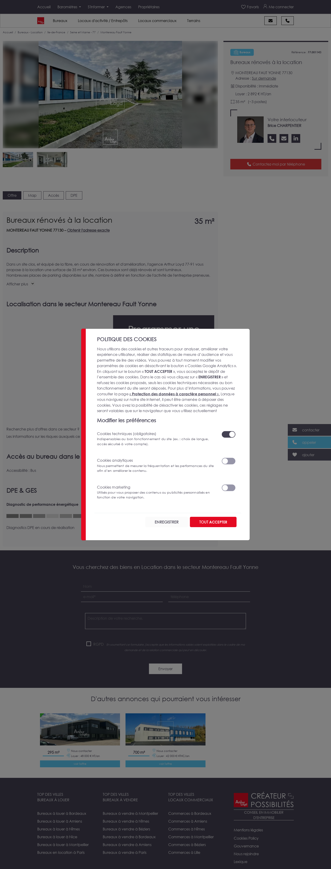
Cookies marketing (156, 492)
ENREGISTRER (167, 522)
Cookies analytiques (156, 465)
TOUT (213, 522)
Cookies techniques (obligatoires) (156, 438)
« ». (174, 393)
